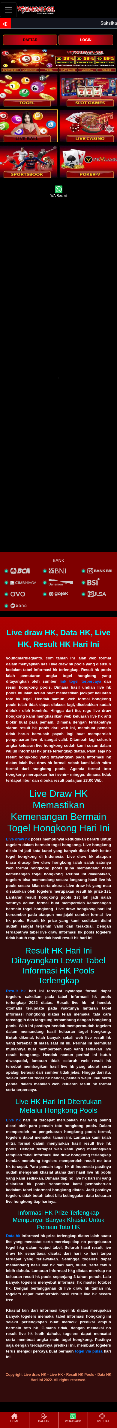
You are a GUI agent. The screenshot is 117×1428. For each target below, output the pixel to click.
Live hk (13, 1120)
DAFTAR (30, 40)
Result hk (16, 991)
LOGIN (86, 40)
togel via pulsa (89, 1351)
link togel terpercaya (80, 681)
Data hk (13, 1236)
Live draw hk (18, 839)
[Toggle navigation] (8, 9)
